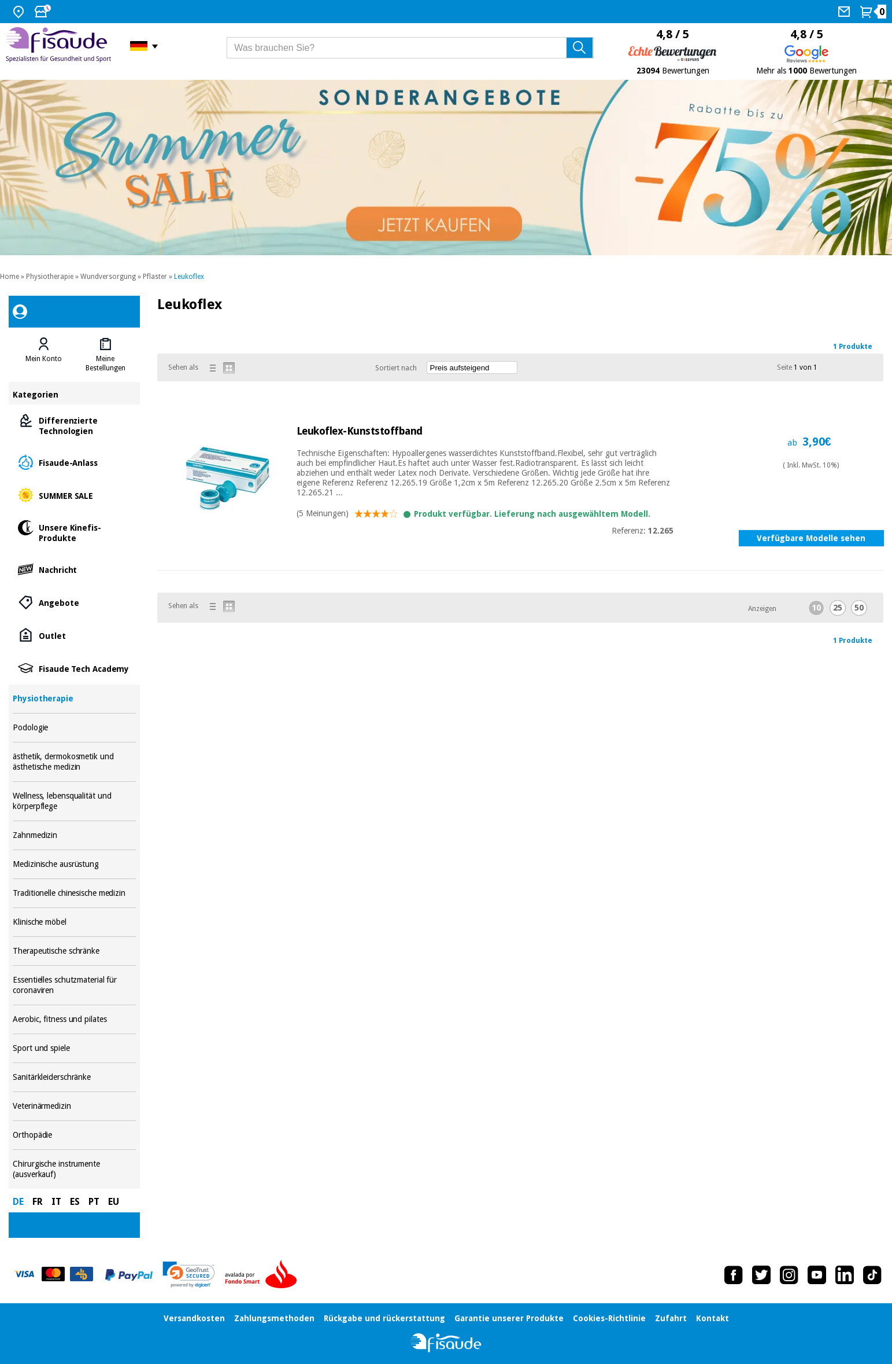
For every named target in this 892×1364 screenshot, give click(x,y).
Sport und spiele (74, 1048)
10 (816, 607)
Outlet (74, 635)
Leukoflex (189, 277)
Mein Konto (43, 359)
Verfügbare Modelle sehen (811, 538)
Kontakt (712, 1318)
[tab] (44, 354)
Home (9, 277)
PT (93, 1201)
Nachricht (74, 569)
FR (37, 1201)
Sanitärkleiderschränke (74, 1077)
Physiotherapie (49, 277)
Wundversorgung (108, 277)
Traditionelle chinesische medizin (74, 893)
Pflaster (155, 277)
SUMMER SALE (74, 495)
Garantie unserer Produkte (509, 1318)
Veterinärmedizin (74, 1106)
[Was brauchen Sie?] (410, 47)
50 (859, 607)
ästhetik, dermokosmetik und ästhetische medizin (74, 761)
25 (837, 607)
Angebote (74, 602)
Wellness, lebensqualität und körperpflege (74, 801)
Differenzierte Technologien (74, 425)
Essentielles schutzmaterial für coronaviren (74, 985)
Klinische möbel (74, 922)
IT (56, 1201)
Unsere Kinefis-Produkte (74, 532)
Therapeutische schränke (74, 951)
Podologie (74, 728)
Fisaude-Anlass (74, 462)
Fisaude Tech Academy (74, 668)
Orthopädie (74, 1135)
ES (75, 1201)
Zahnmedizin (74, 835)
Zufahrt (671, 1318)
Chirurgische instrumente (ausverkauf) (74, 1169)
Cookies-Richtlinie (609, 1318)
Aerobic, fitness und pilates (74, 1019)
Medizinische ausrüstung (74, 864)
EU (113, 1201)
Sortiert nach (396, 368)
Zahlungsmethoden (274, 1318)
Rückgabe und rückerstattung (384, 1318)
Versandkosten (194, 1318)
